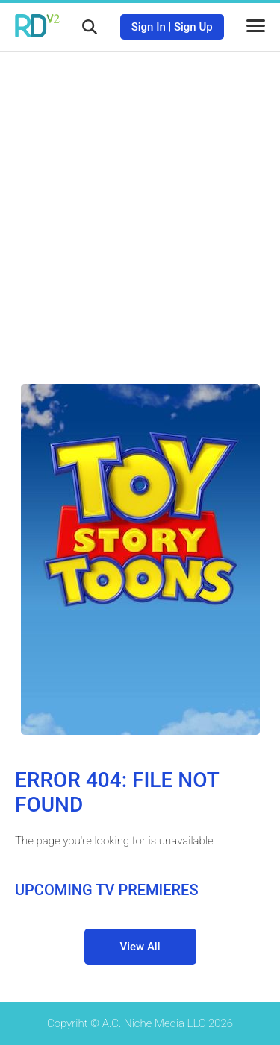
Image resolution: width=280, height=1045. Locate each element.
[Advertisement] (140, 207)
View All (140, 946)
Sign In (148, 27)
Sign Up (193, 27)
